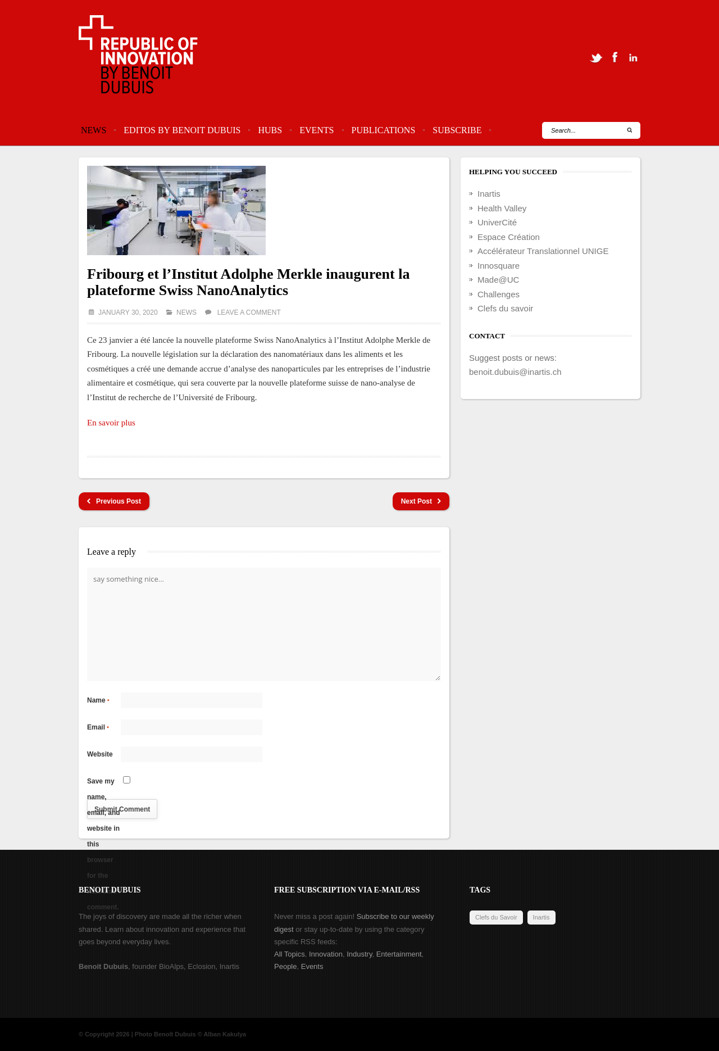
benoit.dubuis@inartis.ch (515, 372)
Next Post (421, 502)
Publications (384, 130)
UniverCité (497, 222)
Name (98, 700)
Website (100, 754)
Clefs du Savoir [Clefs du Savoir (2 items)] (496, 917)
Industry (359, 954)
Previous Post (114, 502)
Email (98, 727)
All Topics (289, 954)
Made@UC (498, 279)
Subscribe (457, 130)
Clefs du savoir (505, 308)
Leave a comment (249, 312)
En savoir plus (111, 422)
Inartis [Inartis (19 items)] (541, 917)
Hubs (270, 130)
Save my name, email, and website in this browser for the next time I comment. (103, 783)
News (93, 130)
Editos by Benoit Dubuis (182, 130)
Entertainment (399, 954)
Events (316, 130)
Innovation (326, 954)
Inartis (488, 193)
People (285, 966)
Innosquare (498, 265)
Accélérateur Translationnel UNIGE (542, 251)
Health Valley (501, 208)
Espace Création (508, 237)
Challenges (498, 294)
